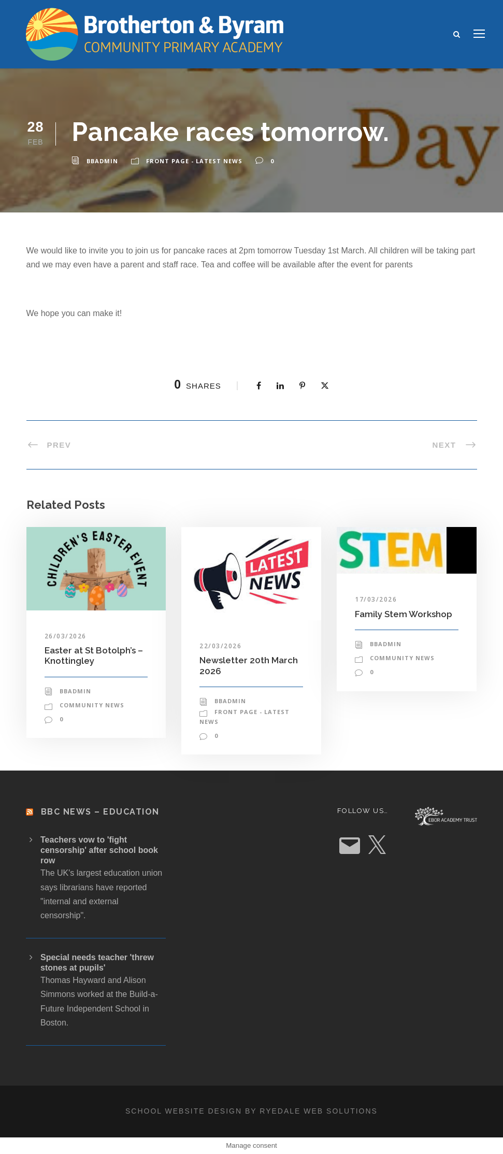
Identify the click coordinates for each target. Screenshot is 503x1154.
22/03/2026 (220, 646)
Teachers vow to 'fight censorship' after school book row (99, 850)
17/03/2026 (376, 599)
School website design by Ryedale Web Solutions (251, 1111)
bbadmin (102, 161)
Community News (92, 705)
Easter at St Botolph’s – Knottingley (94, 655)
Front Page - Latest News (194, 161)
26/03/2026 (66, 636)
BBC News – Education (100, 812)
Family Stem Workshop (403, 614)
